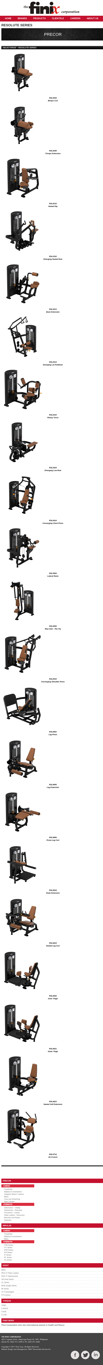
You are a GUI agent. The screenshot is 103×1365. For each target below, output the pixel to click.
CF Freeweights (7, 1292)
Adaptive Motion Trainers (14, 1194)
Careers (75, 18)
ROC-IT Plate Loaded (10, 1273)
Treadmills (8, 1189)
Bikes (6, 1197)
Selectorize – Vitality (12, 1208)
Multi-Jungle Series (9, 1286)
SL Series (8, 1260)
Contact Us (51, 24)
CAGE (3, 1312)
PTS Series (5, 1295)
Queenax (7, 1220)
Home (8, 18)
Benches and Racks (12, 1218)
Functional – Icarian (12, 1213)
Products (39, 18)
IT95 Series (8, 1245)
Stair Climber (9, 1202)
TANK (3, 1305)
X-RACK (4, 1308)
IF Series (7, 1255)
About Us (92, 18)
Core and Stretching (12, 1199)
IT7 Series (8, 1247)
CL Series (5, 1282)
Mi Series (5, 1289)
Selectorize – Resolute (13, 1210)
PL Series (8, 1257)
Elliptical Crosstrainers (13, 1192)
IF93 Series (8, 1250)
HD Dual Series (7, 1279)
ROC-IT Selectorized (9, 1276)
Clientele (58, 18)
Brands (22, 18)
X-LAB (4, 1315)
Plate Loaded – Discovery (14, 1215)
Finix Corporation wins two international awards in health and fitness (32, 1325)
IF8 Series (8, 1252)
